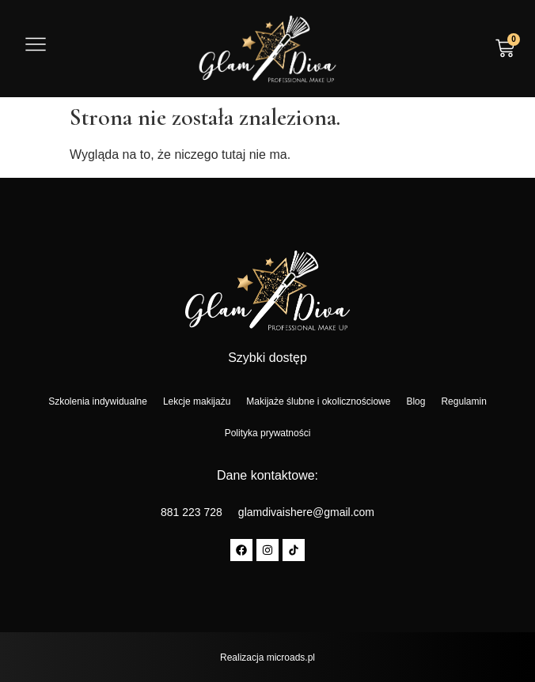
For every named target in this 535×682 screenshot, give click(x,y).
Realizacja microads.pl (267, 657)
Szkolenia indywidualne (97, 401)
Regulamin (463, 401)
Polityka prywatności (268, 433)
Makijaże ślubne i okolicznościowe (318, 401)
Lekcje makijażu (196, 401)
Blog (415, 401)
